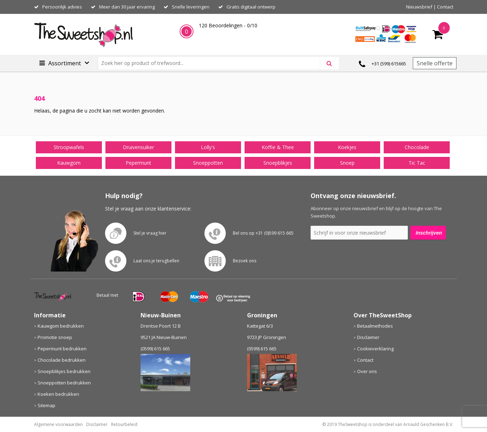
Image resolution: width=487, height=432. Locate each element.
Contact (445, 7)
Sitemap (46, 405)
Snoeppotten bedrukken (64, 382)
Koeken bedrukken (58, 394)
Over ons (367, 371)
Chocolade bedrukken (62, 360)
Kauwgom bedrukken (61, 326)
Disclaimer (368, 337)
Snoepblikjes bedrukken (64, 371)
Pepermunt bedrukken (62, 348)
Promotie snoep (55, 337)
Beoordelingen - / (228, 25)
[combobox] (212, 63)
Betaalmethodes (375, 326)
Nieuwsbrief (419, 7)
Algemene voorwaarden (58, 424)
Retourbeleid (124, 424)
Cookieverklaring (375, 348)
